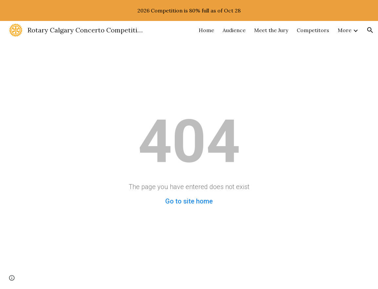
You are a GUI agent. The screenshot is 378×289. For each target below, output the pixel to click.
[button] (370, 30)
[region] (189, 10)
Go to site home (189, 201)
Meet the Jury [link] (271, 30)
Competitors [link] (313, 30)
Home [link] (206, 30)
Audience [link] (234, 30)
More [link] (344, 30)
